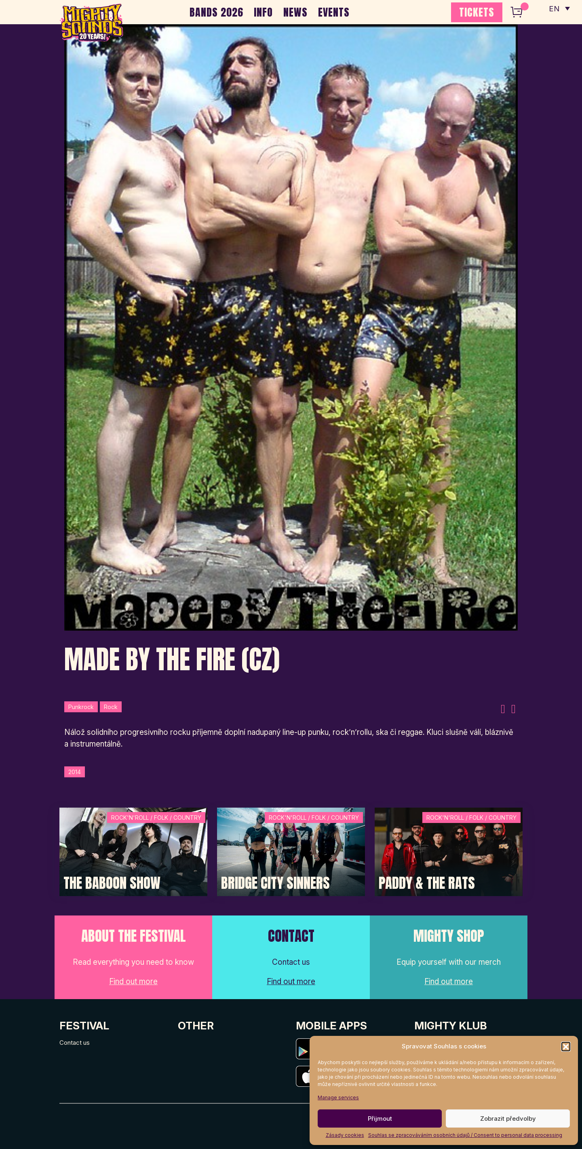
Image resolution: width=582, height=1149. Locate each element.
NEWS (295, 12)
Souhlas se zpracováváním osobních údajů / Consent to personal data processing (465, 1135)
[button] (566, 1046)
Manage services (338, 1097)
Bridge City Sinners (275, 883)
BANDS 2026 (216, 12)
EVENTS (334, 12)
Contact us (74, 1042)
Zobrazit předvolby (508, 1118)
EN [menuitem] (553, 8)
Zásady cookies (345, 1135)
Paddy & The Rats (427, 883)
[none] (559, 8)
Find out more (133, 981)
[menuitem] (559, 8)
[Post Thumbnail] (133, 851)
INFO (263, 12)
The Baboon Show (111, 883)
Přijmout (380, 1118)
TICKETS (476, 12)
